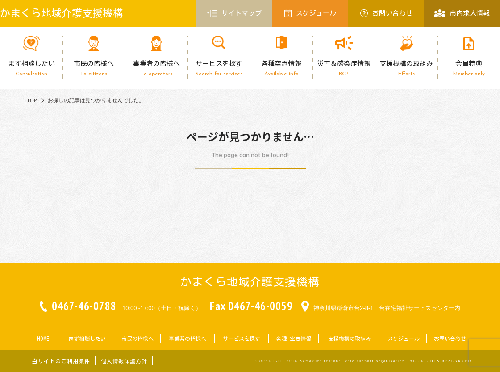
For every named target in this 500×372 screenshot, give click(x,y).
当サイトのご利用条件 (61, 361)
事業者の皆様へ (156, 68)
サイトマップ (234, 13)
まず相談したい (31, 68)
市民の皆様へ (93, 68)
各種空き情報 (281, 68)
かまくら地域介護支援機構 (61, 13)
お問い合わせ (386, 13)
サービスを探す (219, 68)
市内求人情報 (461, 13)
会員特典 (469, 68)
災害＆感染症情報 (343, 68)
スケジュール (310, 13)
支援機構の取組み (406, 68)
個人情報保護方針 (124, 361)
